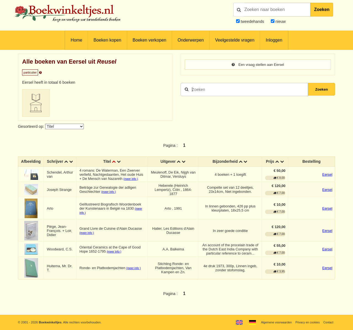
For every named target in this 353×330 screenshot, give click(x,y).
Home (76, 40)
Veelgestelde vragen (234, 40)
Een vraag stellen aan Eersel (258, 65)
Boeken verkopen (149, 40)
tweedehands (252, 21)
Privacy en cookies (306, 322)
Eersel (327, 179)
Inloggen (274, 40)
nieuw (280, 21)
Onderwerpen (191, 40)
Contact (328, 322)
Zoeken (322, 9)
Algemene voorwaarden (272, 322)
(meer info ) (131, 183)
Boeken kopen (107, 40)
